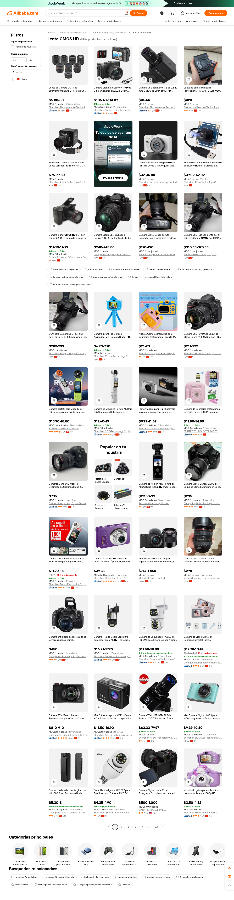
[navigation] (26, 430)
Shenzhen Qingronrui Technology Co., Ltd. (113, 812)
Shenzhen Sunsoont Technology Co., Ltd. (113, 656)
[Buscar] (138, 13)
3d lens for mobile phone (189, 877)
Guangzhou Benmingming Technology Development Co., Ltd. (68, 656)
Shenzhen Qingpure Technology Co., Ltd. (158, 659)
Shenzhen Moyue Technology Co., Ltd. (113, 356)
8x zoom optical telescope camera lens (70, 284)
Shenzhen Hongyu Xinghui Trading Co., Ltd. (68, 353)
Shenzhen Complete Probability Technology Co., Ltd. (158, 353)
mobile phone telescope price (51, 884)
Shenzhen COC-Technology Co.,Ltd (112, 431)
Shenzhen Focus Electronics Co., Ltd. (68, 584)
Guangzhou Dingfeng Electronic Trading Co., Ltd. (113, 254)
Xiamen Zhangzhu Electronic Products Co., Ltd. (158, 254)
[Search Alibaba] (85, 13)
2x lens (133, 277)
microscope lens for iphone (124, 269)
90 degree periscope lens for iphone (92, 884)
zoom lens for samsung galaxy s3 (194, 269)
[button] (126, 13)
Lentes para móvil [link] (141, 32)
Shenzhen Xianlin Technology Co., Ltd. (113, 735)
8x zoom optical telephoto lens (66, 277)
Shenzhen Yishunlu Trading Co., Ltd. (202, 353)
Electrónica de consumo (73, 32)
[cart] (173, 13)
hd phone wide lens (126, 877)
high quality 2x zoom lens (95, 877)
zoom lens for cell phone (24, 877)
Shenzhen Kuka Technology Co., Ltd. (158, 182)
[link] (229, 867)
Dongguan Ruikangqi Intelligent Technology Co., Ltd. (203, 662)
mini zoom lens (94, 269)
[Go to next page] (163, 827)
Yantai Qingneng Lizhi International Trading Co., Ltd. (203, 578)
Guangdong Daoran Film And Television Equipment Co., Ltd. (68, 735)
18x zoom (124, 884)
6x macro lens (19, 884)
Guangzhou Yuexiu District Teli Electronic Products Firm (68, 812)
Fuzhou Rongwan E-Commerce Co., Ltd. (68, 257)
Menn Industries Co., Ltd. (152, 578)
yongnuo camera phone (156, 877)
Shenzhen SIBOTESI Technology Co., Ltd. (203, 737)
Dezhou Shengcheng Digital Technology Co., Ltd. (68, 503)
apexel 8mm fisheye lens (158, 277)
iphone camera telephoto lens (105, 277)
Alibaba (51, 32)
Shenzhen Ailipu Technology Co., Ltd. (68, 182)
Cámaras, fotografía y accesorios (109, 32)
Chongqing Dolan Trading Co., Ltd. (202, 503)
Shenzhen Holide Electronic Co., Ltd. (113, 578)
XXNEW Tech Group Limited (64, 428)
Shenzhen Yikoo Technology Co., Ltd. (203, 812)
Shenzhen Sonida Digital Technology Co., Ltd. (113, 110)
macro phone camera (158, 269)
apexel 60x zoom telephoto (59, 877)
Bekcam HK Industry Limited (154, 503)
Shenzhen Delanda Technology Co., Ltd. (158, 428)
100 (156, 827)
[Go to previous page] (108, 827)
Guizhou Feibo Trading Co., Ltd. (200, 254)
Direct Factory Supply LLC (152, 809)
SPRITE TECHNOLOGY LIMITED (201, 431)
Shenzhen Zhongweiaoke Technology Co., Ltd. (68, 107)
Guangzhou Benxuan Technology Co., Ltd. (203, 107)
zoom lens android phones (64, 269)
